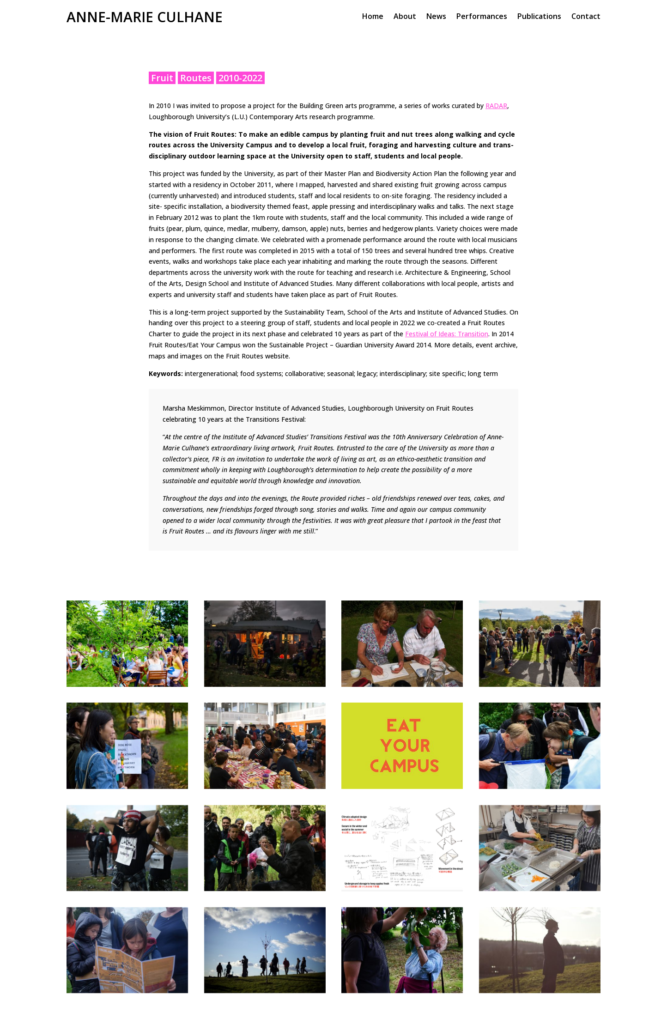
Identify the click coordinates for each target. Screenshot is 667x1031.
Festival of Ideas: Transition (446, 333)
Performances (481, 17)
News (436, 17)
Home (372, 17)
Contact (585, 17)
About (405, 17)
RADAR (496, 105)
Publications (539, 17)
